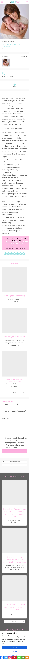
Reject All (14, 655)
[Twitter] (14, 253)
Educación (14, 302)
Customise (14, 651)
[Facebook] (5, 253)
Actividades (20, 341)
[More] (23, 253)
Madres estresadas (14, 465)
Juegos (16, 345)
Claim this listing (6, 46)
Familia (23, 343)
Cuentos (20, 384)
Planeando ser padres (15, 461)
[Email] (20, 253)
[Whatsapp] (17, 253)
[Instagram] (11, 253)
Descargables (8, 343)
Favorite (14, 86)
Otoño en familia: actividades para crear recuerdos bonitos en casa (14, 559)
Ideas (12, 345)
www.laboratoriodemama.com (11, 48)
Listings (3, 41)
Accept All (14, 647)
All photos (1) (24, 56)
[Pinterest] (8, 253)
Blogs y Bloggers (11, 41)
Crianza (19, 299)
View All (14, 392)
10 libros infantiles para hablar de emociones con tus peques (14, 607)
